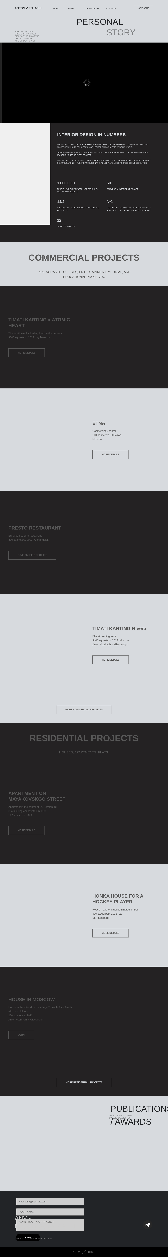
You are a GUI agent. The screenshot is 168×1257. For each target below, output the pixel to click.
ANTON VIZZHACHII (28, 8)
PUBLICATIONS (93, 9)
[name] (50, 1212)
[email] (50, 1201)
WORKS (71, 9)
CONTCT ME (143, 8)
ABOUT (56, 9)
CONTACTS (111, 9)
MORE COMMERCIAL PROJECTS (84, 709)
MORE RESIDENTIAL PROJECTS (84, 1082)
